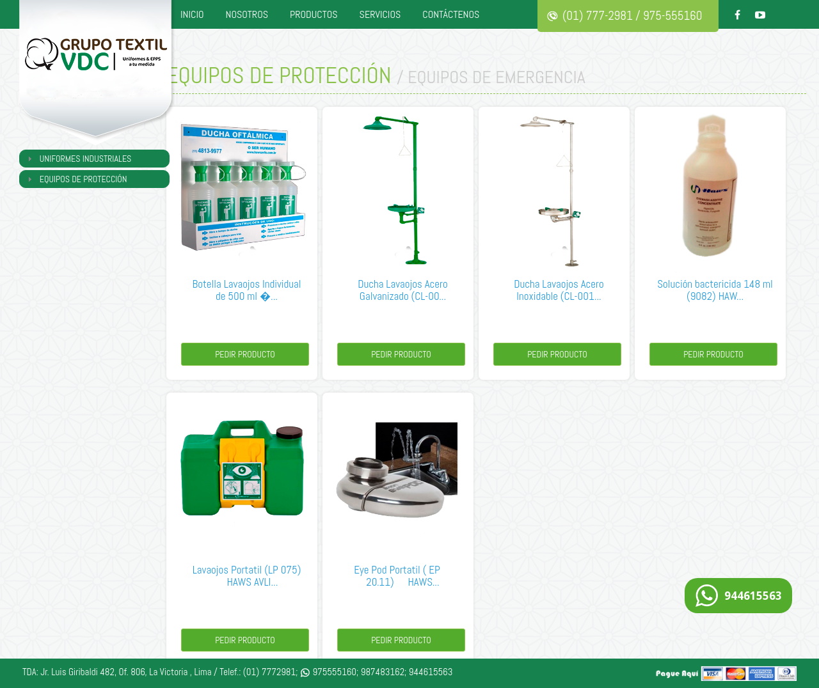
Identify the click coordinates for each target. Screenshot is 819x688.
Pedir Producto (245, 354)
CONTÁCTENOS (450, 14)
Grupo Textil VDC (99, 73)
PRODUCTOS (314, 14)
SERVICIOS (380, 14)
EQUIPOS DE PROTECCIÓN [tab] (75, 179)
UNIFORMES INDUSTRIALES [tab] (77, 158)
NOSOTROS (247, 14)
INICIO (192, 14)
